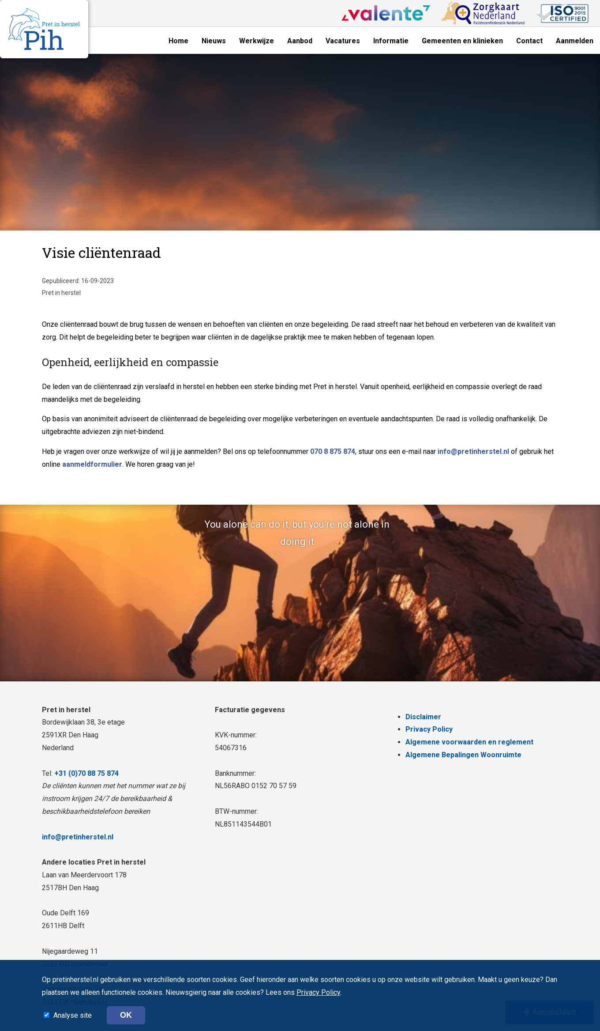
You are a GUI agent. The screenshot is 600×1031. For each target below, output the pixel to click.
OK (126, 1015)
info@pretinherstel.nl (473, 451)
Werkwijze (256, 41)
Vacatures (343, 41)
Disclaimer (423, 717)
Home (178, 41)
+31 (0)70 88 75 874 (86, 773)
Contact (529, 41)
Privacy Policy (429, 729)
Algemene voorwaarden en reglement (469, 742)
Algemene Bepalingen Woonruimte (463, 755)
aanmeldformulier (92, 464)
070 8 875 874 (332, 451)
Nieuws (214, 41)
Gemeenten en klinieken (462, 41)
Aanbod (299, 41)
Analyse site (73, 1015)
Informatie (391, 41)
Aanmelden (574, 41)
